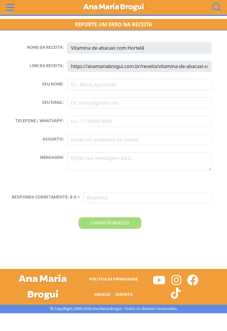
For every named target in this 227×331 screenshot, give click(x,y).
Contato (124, 294)
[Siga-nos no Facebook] (192, 282)
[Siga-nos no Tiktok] (176, 295)
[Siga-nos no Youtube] (159, 282)
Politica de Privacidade (113, 279)
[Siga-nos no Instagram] (176, 282)
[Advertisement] (113, 322)
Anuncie (102, 294)
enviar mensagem (110, 223)
